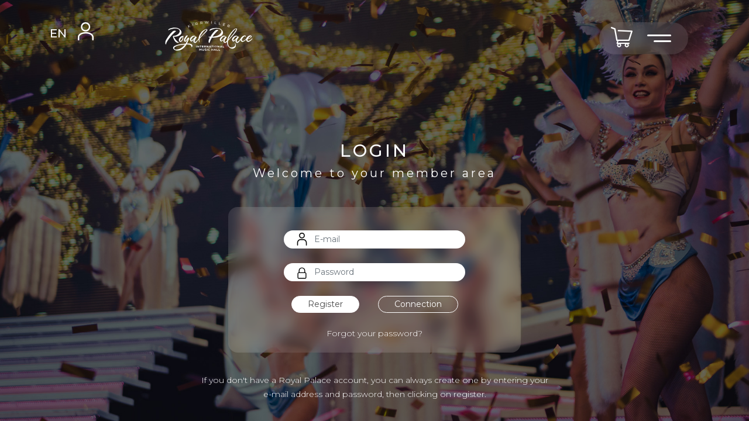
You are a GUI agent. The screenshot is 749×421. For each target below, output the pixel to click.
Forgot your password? (374, 333)
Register (325, 304)
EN (58, 33)
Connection (418, 304)
